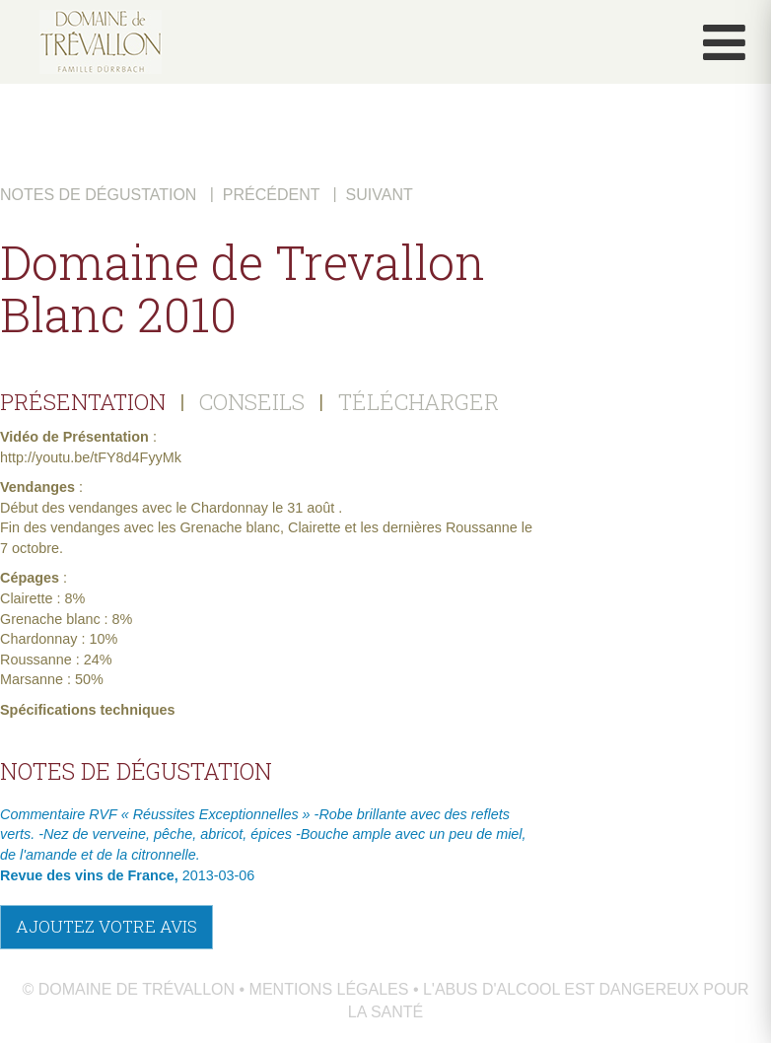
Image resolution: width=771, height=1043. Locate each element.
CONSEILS (252, 401)
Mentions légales (329, 989)
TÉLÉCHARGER (418, 401)
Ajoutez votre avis (106, 926)
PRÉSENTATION (83, 401)
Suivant (379, 194)
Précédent (271, 194)
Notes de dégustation (98, 194)
